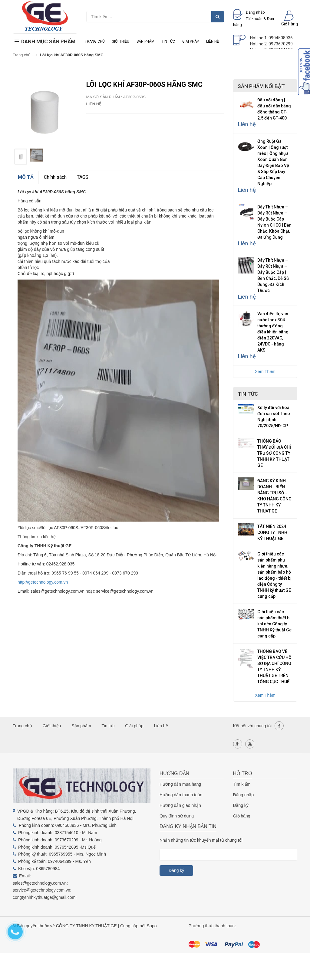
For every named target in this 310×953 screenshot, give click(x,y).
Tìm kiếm (242, 784)
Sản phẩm (145, 41)
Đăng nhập (243, 794)
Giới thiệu (120, 41)
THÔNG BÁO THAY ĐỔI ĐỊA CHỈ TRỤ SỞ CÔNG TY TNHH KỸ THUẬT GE (274, 453)
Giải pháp (190, 41)
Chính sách (55, 177)
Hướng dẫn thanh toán (181, 794)
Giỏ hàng (241, 816)
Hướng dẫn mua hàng (180, 784)
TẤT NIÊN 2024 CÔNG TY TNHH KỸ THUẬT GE (272, 532)
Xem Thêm (265, 371)
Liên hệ (212, 41)
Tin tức (168, 41)
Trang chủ (95, 41)
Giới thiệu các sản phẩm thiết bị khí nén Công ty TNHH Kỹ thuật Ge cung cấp (274, 623)
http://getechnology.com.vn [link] (43, 582)
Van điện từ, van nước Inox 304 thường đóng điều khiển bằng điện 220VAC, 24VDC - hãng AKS (273, 331)
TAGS (82, 177)
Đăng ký (241, 805)
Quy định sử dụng (177, 816)
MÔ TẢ (26, 177)
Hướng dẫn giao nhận (180, 805)
